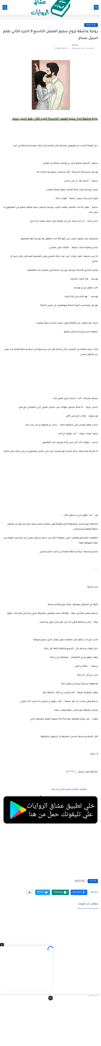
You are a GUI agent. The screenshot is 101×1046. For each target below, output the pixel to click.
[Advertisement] (50, 487)
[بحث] (5, 7)
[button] (79, 892)
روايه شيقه (91, 25)
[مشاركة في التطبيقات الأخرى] (29, 892)
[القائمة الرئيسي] (96, 7)
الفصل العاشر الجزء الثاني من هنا (69, 789)
